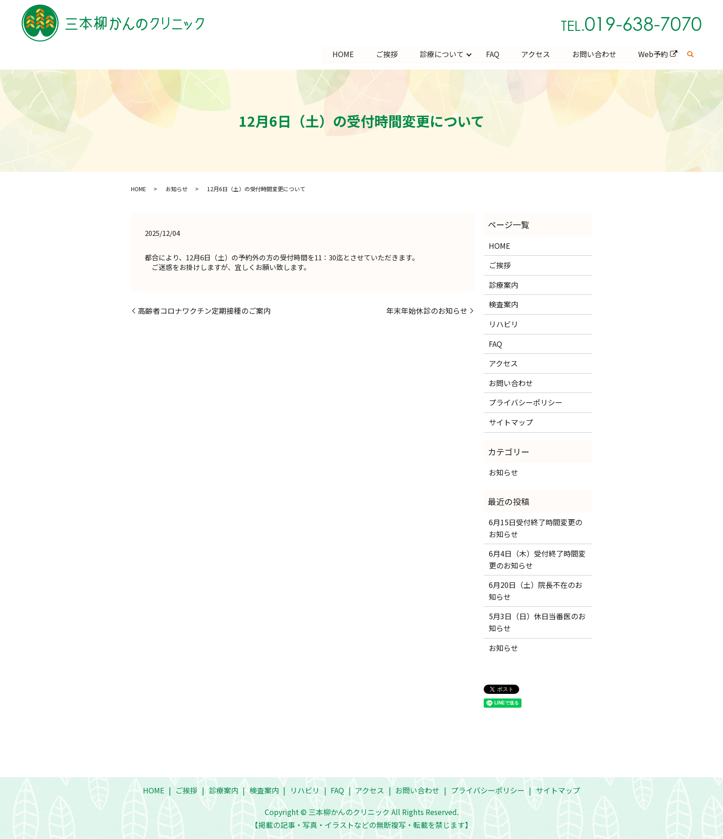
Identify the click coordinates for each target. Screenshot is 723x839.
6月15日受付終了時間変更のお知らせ (535, 528)
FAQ (491, 53)
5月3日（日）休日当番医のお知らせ (537, 622)
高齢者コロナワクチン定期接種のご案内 (204, 310)
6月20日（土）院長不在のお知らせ (535, 590)
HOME (341, 53)
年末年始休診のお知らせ (427, 310)
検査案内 (503, 304)
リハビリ (503, 323)
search (690, 54)
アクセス (535, 53)
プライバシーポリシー (526, 402)
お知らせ (177, 189)
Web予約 (653, 53)
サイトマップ (511, 422)
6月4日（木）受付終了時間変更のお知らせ (537, 559)
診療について (441, 53)
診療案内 (503, 284)
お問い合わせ (594, 53)
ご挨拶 (385, 53)
